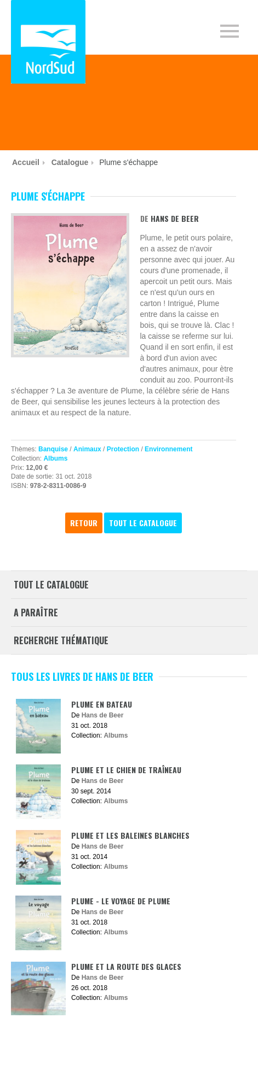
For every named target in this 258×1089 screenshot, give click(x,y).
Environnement (168, 449)
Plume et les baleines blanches (130, 835)
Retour (84, 522)
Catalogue (70, 162)
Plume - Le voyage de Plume (120, 900)
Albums (55, 458)
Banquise (53, 449)
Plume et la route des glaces (126, 966)
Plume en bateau (101, 704)
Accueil (25, 162)
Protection (123, 449)
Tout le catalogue (143, 522)
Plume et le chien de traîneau (126, 769)
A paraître (36, 612)
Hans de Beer (175, 218)
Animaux (87, 449)
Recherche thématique (61, 640)
